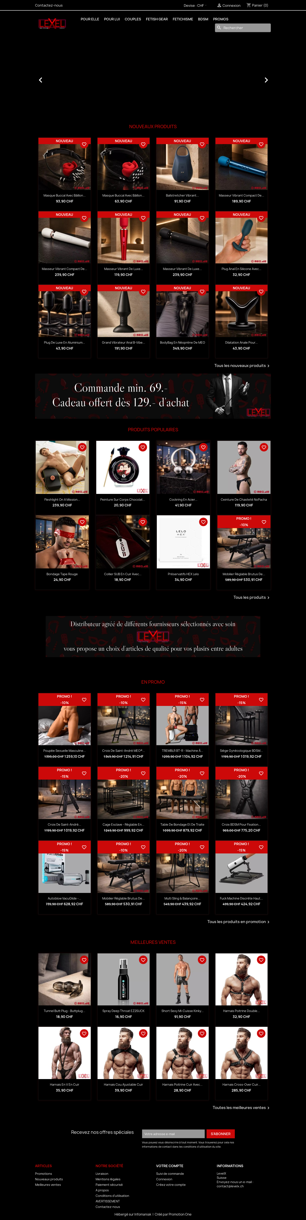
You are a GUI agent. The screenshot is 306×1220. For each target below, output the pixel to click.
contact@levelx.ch (230, 1186)
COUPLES (133, 19)
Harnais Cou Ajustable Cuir (123, 1084)
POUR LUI (112, 19)
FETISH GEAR (157, 19)
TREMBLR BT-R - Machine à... (182, 751)
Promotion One (180, 1214)
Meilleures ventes (48, 1185)
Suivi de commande (170, 1174)
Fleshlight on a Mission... (62, 500)
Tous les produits (252, 597)
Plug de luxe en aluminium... (64, 342)
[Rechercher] (243, 27)
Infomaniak (143, 1214)
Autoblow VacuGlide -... (64, 898)
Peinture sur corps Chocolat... (122, 500)
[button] (53, 78)
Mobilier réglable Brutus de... (244, 574)
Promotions (43, 1174)
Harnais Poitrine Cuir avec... (182, 1084)
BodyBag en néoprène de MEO (182, 342)
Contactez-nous (49, 5)
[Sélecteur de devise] (202, 5)
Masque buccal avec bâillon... (65, 195)
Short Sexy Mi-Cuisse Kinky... (183, 1011)
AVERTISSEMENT (108, 1201)
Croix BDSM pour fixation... (241, 824)
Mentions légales (108, 1179)
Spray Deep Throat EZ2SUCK (123, 1011)
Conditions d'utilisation (112, 1196)
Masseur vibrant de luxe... (123, 269)
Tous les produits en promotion (239, 922)
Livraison (102, 1174)
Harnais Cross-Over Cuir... (241, 1084)
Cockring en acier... (183, 500)
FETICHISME (183, 19)
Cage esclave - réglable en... (123, 824)
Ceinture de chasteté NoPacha (244, 500)
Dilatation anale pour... (241, 342)
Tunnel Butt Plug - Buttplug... (64, 1011)
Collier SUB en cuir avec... (123, 574)
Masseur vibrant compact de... (241, 195)
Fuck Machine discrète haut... (241, 898)
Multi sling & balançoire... (182, 898)
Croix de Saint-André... (64, 824)
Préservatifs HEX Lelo (183, 574)
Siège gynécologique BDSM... (241, 751)
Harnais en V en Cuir (64, 1084)
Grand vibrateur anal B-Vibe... (123, 342)
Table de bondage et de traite (182, 824)
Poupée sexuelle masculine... (64, 751)
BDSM (203, 19)
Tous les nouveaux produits (242, 365)
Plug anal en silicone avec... (241, 269)
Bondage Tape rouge (62, 574)
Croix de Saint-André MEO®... (123, 751)
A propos (102, 1190)
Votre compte (169, 1166)
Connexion (164, 1179)
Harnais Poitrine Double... (241, 1011)
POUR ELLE (90, 19)
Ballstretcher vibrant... (182, 195)
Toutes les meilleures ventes (242, 1107)
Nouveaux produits (49, 1179)
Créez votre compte (171, 1185)
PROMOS (220, 19)
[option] (153, 78)
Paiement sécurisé (109, 1185)
